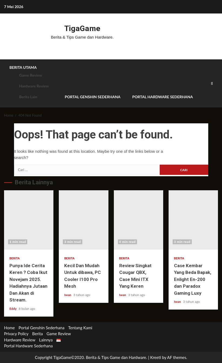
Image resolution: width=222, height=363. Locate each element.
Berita (14, 257)
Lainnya (46, 339)
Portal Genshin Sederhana (92, 96)
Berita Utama (23, 67)
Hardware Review (34, 86)
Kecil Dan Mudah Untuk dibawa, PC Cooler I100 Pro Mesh (83, 219)
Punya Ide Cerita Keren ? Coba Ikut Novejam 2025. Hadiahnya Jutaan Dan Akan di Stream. (28, 219)
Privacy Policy (16, 333)
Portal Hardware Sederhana (162, 96)
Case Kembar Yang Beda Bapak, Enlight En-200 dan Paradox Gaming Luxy (193, 219)
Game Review (30, 75)
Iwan (68, 295)
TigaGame (82, 28)
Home (9, 327)
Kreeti (155, 357)
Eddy (13, 308)
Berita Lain (28, 96)
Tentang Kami (80, 327)
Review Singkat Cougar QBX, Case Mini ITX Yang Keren (138, 219)
